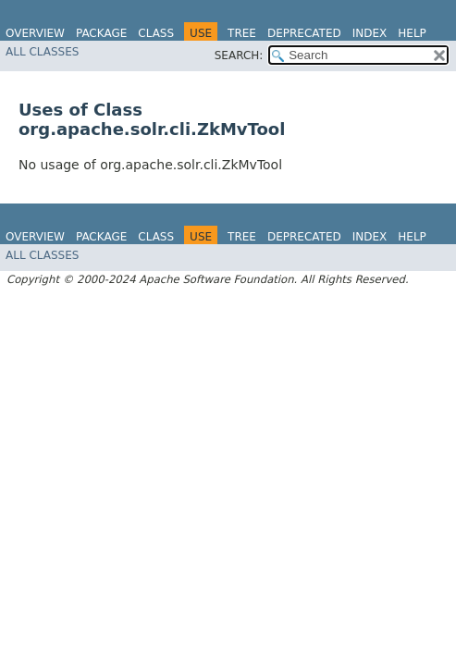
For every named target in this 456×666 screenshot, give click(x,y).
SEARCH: (239, 55)
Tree (242, 33)
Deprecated (304, 33)
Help (412, 33)
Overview (35, 33)
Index (370, 33)
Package (101, 33)
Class (156, 33)
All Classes (42, 51)
